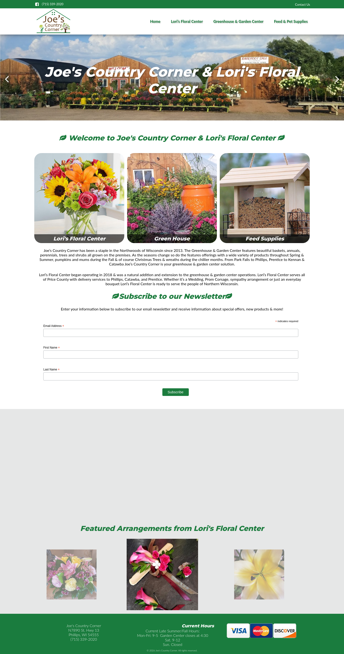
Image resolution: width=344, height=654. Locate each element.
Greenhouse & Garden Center (238, 21)
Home (155, 21)
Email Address (53, 326)
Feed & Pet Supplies (291, 21)
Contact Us (302, 4)
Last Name (51, 370)
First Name (51, 348)
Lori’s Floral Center (187, 21)
